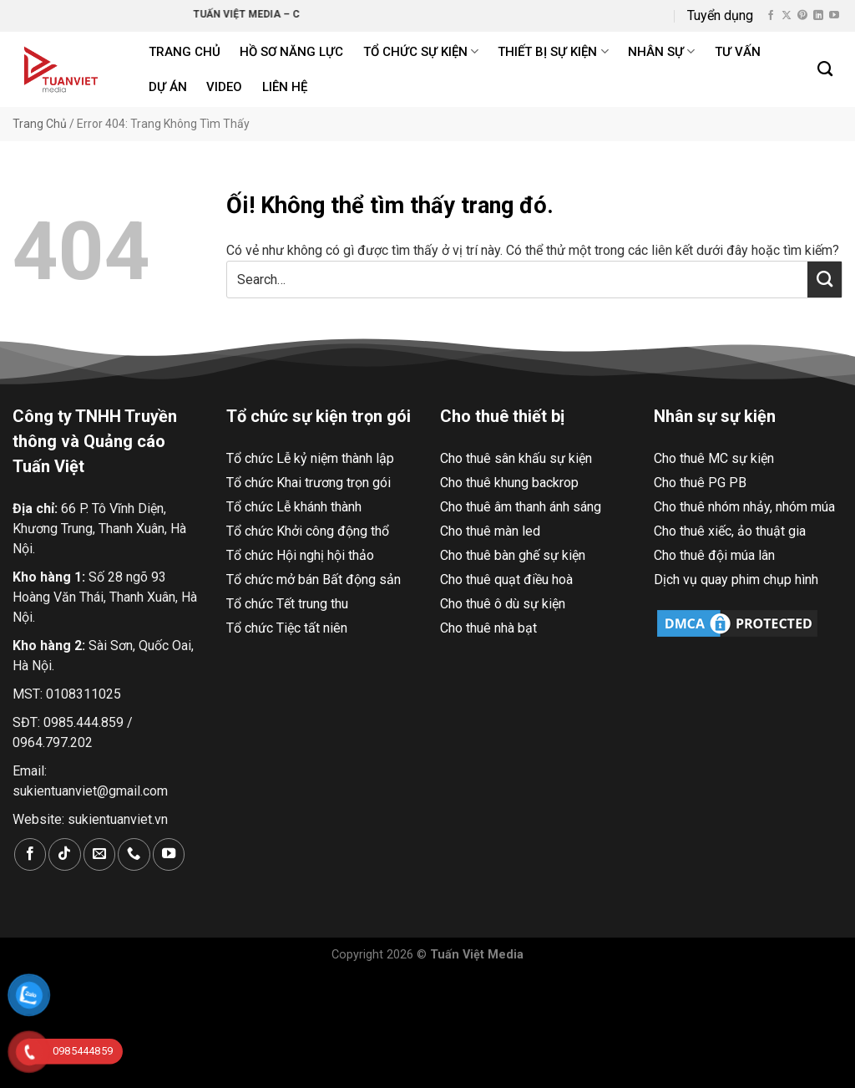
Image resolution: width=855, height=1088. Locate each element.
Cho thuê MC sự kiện (714, 458)
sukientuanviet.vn (118, 819)
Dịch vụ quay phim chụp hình (736, 579)
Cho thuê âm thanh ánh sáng (520, 507)
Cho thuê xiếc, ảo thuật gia (730, 531)
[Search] (825, 69)
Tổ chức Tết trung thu (287, 604)
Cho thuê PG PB (700, 483)
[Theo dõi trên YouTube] (834, 16)
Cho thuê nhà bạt (488, 628)
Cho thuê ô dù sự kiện (502, 604)
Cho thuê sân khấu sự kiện (516, 458)
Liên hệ (284, 86)
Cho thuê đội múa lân (714, 555)
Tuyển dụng (720, 15)
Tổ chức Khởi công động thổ (307, 531)
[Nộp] (824, 279)
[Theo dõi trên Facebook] (771, 16)
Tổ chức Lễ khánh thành (294, 507)
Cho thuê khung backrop (509, 483)
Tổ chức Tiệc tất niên (286, 628)
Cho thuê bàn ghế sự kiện (512, 555)
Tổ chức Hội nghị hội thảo (300, 555)
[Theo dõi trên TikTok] (64, 854)
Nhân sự (661, 51)
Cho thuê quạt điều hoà (506, 579)
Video (224, 86)
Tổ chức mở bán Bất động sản (313, 579)
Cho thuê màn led (490, 531)
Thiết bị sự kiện (553, 51)
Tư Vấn (738, 51)
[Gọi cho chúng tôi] (133, 854)
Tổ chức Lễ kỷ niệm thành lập (310, 458)
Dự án (168, 86)
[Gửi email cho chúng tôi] (99, 854)
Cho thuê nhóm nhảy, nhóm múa (744, 507)
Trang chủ (184, 51)
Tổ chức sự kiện (420, 51)
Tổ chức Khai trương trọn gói (308, 483)
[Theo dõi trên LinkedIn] (818, 16)
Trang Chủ (40, 123)
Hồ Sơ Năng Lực (291, 51)
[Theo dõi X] (787, 16)
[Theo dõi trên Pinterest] (802, 16)
